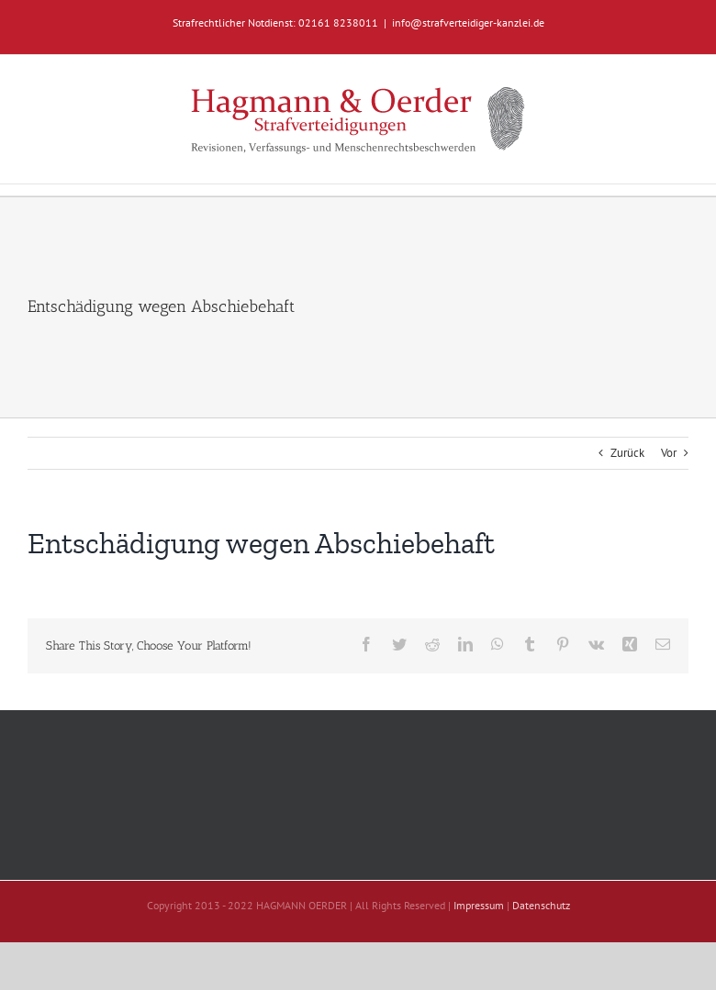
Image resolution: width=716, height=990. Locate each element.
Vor (669, 453)
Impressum (478, 905)
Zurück (627, 453)
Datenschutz (541, 905)
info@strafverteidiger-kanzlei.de (468, 22)
